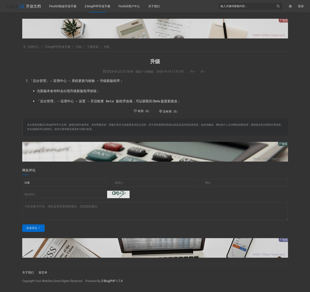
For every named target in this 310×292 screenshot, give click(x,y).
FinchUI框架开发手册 (62, 6)
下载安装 (92, 46)
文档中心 (33, 46)
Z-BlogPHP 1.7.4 (112, 283)
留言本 (43, 275)
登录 (301, 6)
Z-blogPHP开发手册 (97, 6)
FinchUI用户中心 (129, 6)
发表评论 (31, 230)
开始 (79, 46)
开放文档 (33, 6)
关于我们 (154, 6)
